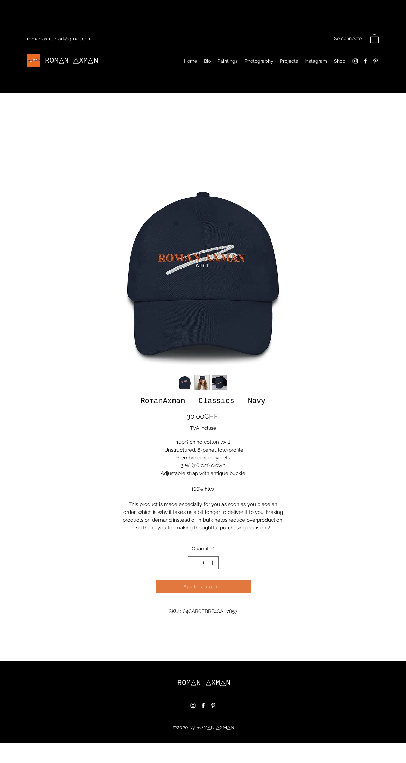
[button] (374, 38)
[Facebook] (365, 61)
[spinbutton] (203, 573)
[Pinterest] (375, 61)
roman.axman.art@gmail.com (59, 38)
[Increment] (213, 573)
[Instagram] (355, 61)
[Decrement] (193, 573)
